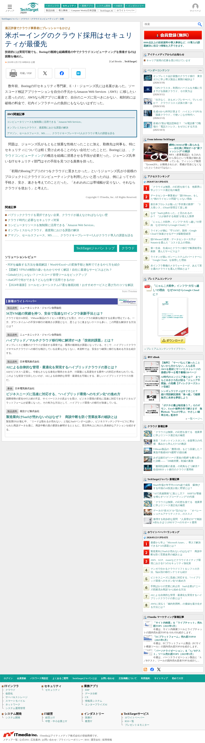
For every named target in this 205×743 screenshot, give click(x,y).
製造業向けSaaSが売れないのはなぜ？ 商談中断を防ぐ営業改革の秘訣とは (61, 417)
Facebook (152, 669)
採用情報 (107, 739)
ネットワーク (13, 704)
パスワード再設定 (39, 678)
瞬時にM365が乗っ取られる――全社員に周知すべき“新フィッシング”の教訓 (185, 148)
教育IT (88, 721)
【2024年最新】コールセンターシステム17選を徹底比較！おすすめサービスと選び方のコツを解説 (70, 285)
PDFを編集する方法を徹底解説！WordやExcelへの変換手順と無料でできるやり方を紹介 (64, 264)
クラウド (128, 248)
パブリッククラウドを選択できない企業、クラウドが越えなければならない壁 (58, 215)
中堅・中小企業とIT (56, 721)
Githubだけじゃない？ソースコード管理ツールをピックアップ (47, 274)
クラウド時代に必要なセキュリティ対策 (33, 220)
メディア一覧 (10, 739)
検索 (200, 24)
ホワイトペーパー (134, 717)
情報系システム (93, 700)
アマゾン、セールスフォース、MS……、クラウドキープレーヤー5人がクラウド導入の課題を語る (61, 133)
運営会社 (96, 739)
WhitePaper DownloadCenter (127, 302)
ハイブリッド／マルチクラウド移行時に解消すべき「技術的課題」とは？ (60, 340)
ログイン (8, 678)
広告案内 (35, 739)
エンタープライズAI (96, 704)
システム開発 (13, 717)
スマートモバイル (15, 700)
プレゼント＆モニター (137, 724)
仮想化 (9, 693)
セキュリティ (52, 689)
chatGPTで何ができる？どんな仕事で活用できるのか (41, 279)
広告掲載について (128, 678)
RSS (145, 669)
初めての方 (177, 678)
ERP (87, 689)
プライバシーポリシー (71, 739)
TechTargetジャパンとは (84, 678)
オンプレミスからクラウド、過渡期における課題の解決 (37, 127)
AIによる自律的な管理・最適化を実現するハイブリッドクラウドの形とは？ (61, 367)
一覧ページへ (195, 418)
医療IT (88, 717)
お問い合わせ (107, 678)
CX (87, 697)
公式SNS (24, 739)
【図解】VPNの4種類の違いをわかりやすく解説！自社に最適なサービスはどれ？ (60, 269)
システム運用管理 (15, 708)
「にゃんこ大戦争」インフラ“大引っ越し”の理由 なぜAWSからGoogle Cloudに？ (176, 290)
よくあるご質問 (60, 678)
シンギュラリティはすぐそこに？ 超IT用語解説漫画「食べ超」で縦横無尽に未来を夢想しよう (180, 394)
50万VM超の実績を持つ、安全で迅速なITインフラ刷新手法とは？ (54, 313)
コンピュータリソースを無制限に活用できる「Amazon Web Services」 (45, 121)
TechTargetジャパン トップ (95, 248)
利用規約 (145, 678)
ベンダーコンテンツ (158, 70)
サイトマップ (161, 678)
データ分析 (91, 693)
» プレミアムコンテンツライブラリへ (165, 348)
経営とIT (50, 717)
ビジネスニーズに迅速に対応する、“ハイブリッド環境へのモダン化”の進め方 (63, 394)
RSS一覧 (129, 721)
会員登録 (21, 678)
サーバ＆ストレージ (17, 697)
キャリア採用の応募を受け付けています (168, 60)
